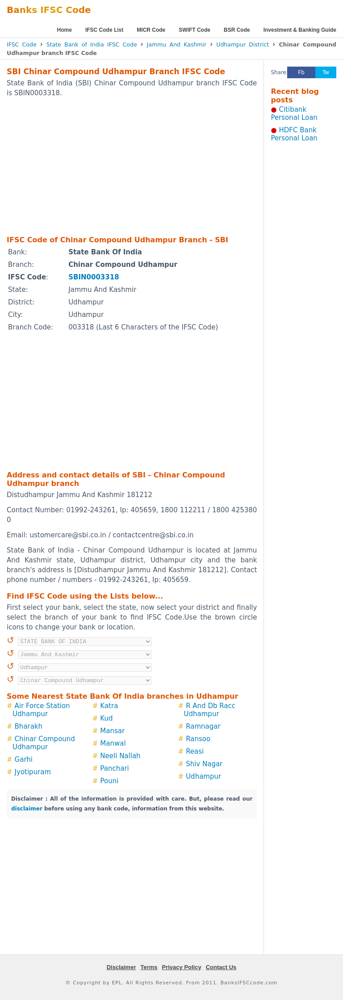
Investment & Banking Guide (300, 30)
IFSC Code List (104, 30)
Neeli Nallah (120, 756)
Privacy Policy (181, 967)
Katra (109, 706)
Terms (148, 967)
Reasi (195, 751)
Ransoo (198, 739)
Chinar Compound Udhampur (44, 743)
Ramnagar (203, 726)
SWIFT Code (194, 30)
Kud (106, 718)
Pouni (109, 781)
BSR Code (237, 30)
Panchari (114, 768)
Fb (301, 72)
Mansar (112, 731)
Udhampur (203, 776)
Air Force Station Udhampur (41, 710)
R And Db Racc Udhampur (209, 710)
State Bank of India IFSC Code (91, 44)
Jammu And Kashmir (176, 44)
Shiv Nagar (204, 764)
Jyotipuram (33, 772)
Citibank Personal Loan (294, 113)
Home (64, 30)
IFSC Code (22, 44)
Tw (325, 72)
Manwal (112, 743)
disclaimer (26, 809)
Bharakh (29, 726)
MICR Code (151, 30)
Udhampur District (242, 44)
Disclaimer (121, 967)
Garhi (24, 759)
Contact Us (221, 967)
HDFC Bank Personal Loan (294, 134)
